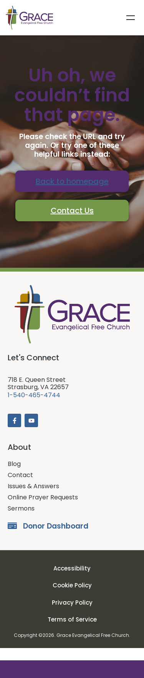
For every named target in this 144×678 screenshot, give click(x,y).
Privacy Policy (72, 615)
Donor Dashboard (55, 539)
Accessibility (72, 581)
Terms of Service (72, 632)
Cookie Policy (72, 598)
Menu (130, 17)
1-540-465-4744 (34, 407)
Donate (72, 669)
